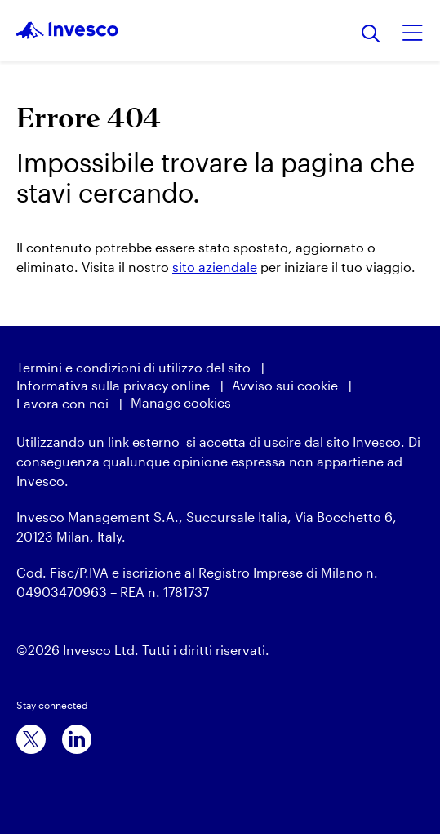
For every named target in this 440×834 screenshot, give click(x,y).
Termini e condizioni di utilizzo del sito (133, 367)
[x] (31, 739)
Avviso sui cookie (285, 385)
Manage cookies (181, 402)
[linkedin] (76, 739)
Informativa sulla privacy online (113, 385)
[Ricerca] (371, 35)
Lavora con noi (62, 403)
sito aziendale (214, 266)
